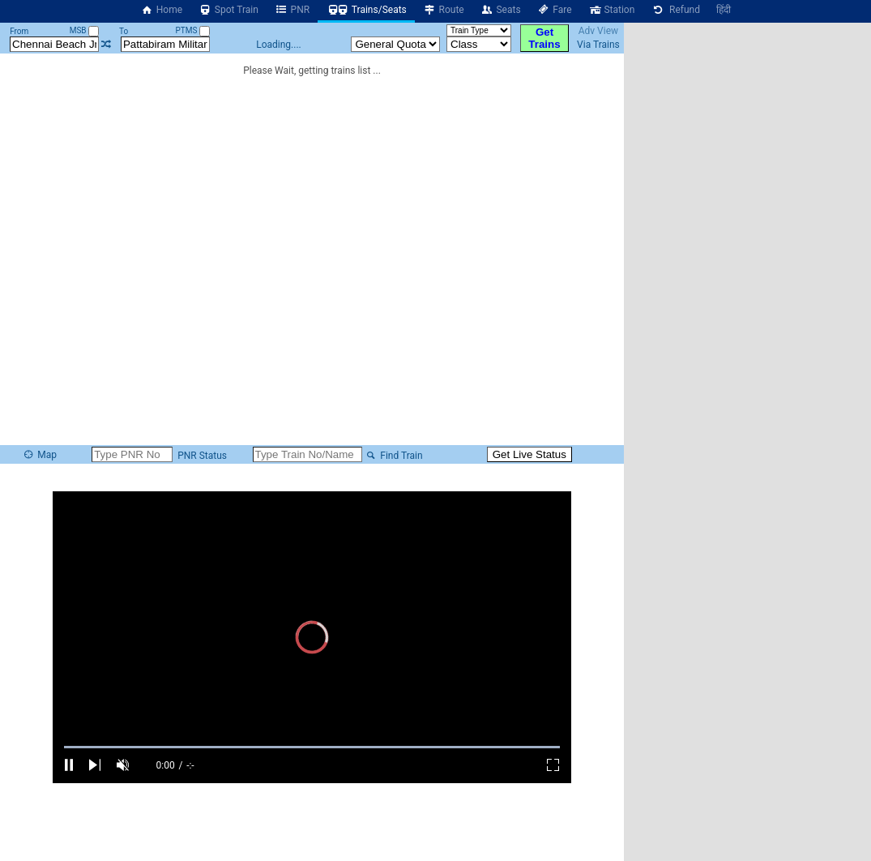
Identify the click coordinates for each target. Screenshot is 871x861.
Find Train (394, 455)
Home (161, 9)
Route (443, 9)
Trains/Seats (366, 9)
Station (611, 9)
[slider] (312, 747)
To (123, 31)
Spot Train (228, 9)
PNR (292, 9)
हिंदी (723, 9)
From (19, 31)
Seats (500, 9)
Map (40, 454)
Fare (554, 9)
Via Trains (598, 44)
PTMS (193, 30)
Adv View (598, 30)
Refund (675, 9)
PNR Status (201, 455)
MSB (84, 30)
